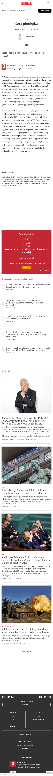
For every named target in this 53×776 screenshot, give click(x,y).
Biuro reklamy (25, 738)
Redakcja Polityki (25, 734)
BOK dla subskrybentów (25, 745)
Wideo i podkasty (38, 719)
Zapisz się (26, 267)
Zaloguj (48, 3)
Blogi (38, 716)
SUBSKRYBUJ (44, 11)
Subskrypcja (26, 705)
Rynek (26, 19)
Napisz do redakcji (25, 741)
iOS (18, 762)
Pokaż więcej (26, 652)
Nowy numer (13, 713)
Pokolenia (38, 723)
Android (22, 762)
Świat (12, 719)
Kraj (12, 716)
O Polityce (25, 748)
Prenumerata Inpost (26, 701)
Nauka (38, 713)
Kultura (12, 726)
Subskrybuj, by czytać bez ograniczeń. (20, 69)
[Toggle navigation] (3, 3)
